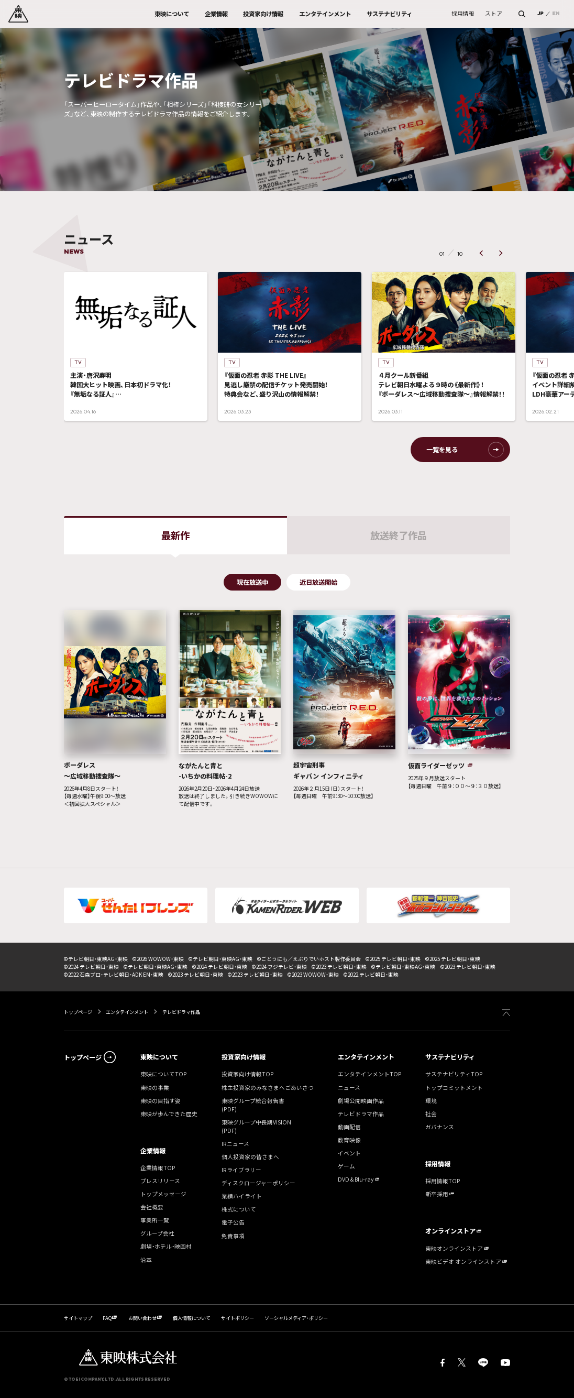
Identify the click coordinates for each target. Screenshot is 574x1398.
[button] (481, 253)
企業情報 (152, 1150)
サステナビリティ (450, 1057)
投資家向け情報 (244, 1057)
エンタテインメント (127, 1011)
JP (540, 13)
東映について (159, 1057)
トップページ (78, 1011)
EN (556, 13)
